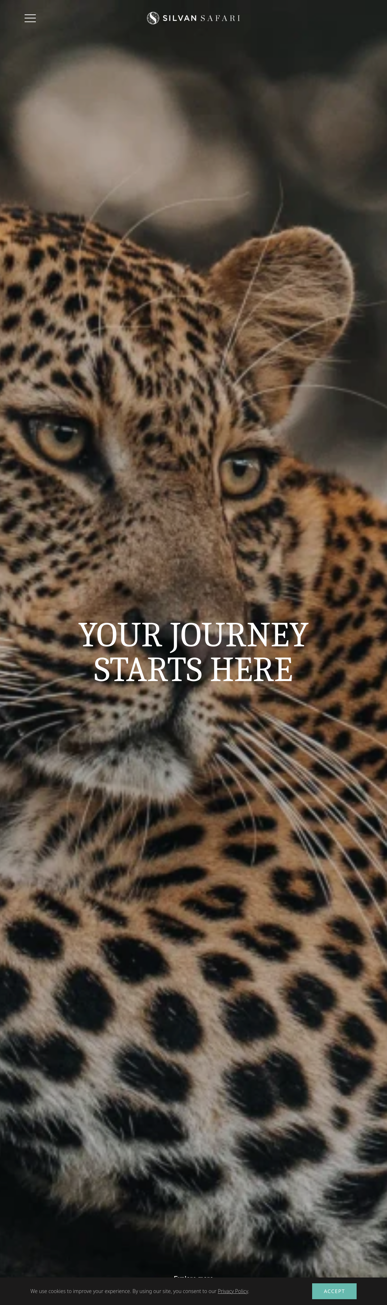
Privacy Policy (233, 1291)
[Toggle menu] (30, 18)
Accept (334, 1291)
